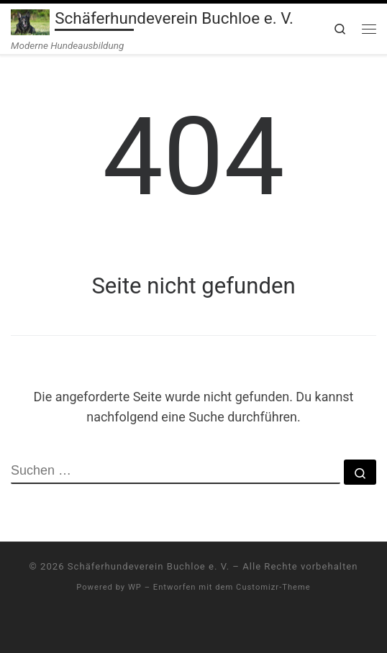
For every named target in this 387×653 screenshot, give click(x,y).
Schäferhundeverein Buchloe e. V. (148, 566)
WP (135, 587)
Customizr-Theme (273, 587)
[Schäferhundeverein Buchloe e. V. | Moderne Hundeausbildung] (30, 21)
